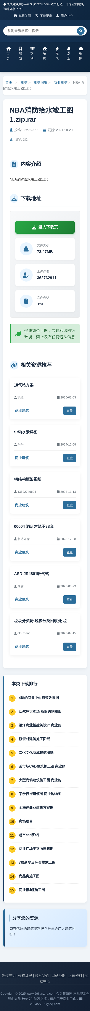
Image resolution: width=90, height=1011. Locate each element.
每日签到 (22, 15)
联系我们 (42, 975)
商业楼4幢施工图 (32, 890)
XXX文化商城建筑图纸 (36, 752)
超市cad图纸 (29, 835)
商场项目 (26, 821)
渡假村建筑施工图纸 (34, 739)
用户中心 (64, 15)
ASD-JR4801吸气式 (31, 574)
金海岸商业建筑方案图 (36, 807)
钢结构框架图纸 (27, 479)
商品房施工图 (29, 876)
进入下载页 (45, 227)
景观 (69, 53)
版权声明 (8, 975)
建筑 (20, 53)
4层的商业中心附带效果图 (39, 698)
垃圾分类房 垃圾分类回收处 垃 (40, 621)
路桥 (81, 53)
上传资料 (75, 975)
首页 (8, 53)
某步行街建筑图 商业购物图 (40, 794)
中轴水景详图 (25, 432)
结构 (45, 53)
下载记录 (43, 15)
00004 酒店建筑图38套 (34, 526)
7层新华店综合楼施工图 (37, 862)
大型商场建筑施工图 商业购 (40, 780)
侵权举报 (25, 975)
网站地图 (59, 975)
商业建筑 (61, 82)
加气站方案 (24, 385)
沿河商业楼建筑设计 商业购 (40, 725)
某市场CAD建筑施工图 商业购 (42, 766)
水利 (32, 53)
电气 (57, 53)
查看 (70, 410)
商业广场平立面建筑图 (36, 849)
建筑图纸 (40, 82)
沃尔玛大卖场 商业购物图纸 (40, 711)
